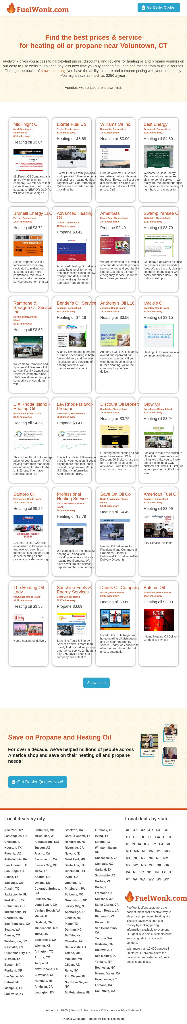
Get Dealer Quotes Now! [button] (40, 782)
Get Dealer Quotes (160, 7)
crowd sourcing (53, 71)
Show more (96, 683)
